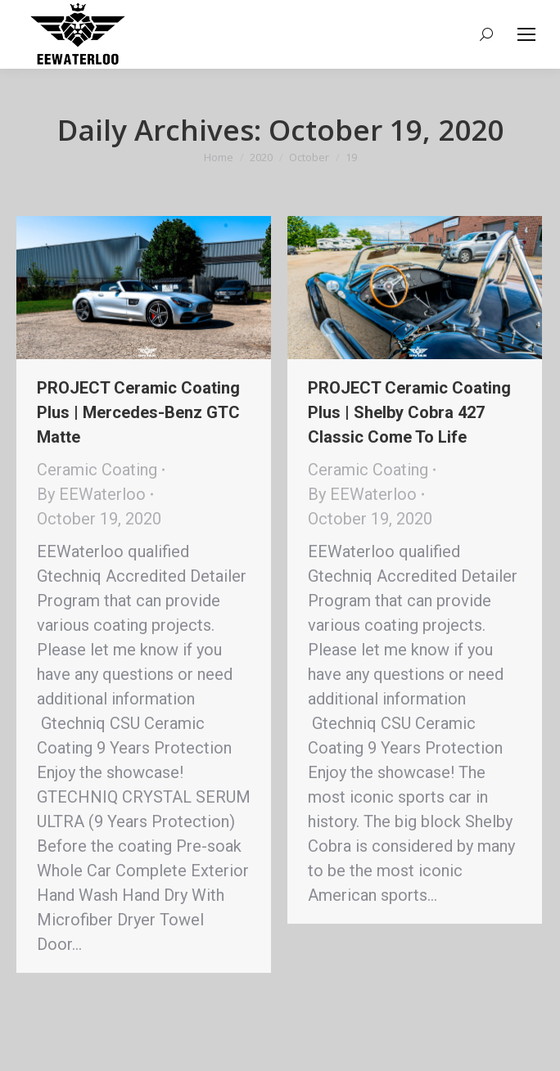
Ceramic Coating (97, 469)
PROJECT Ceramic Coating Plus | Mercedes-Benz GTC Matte (138, 412)
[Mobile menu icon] (526, 34)
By (91, 494)
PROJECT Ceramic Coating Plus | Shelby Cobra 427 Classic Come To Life (409, 412)
